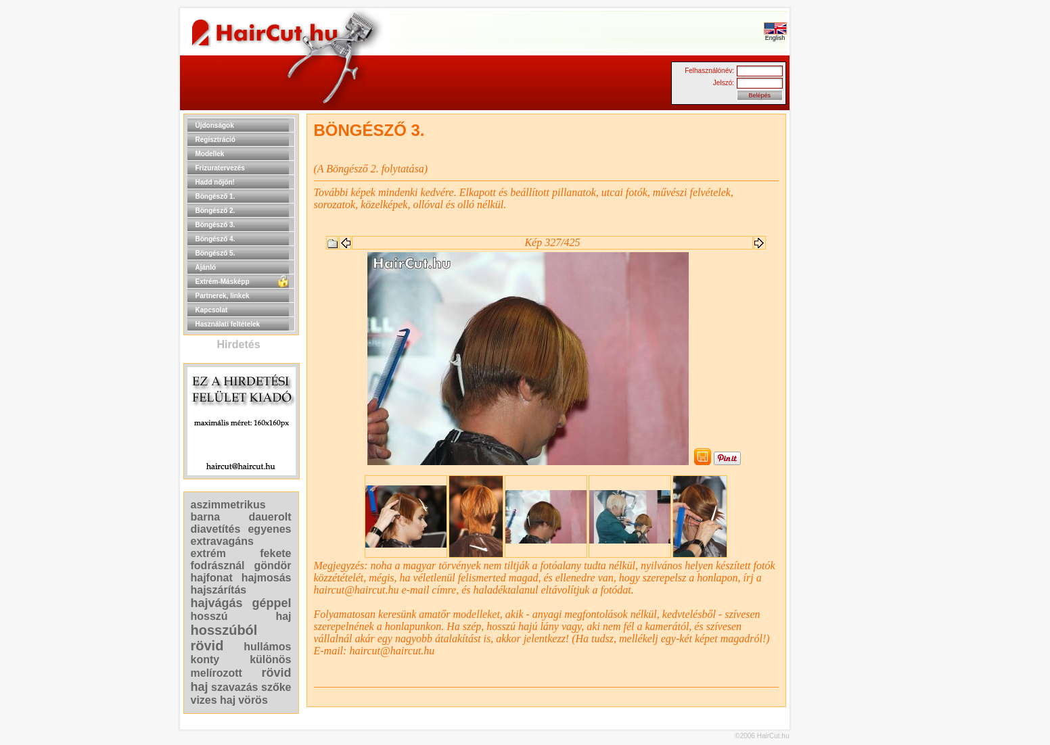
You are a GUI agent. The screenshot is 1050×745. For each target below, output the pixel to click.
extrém (208, 553)
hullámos (267, 646)
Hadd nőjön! (215, 182)
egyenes (269, 529)
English (775, 35)
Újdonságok (215, 125)
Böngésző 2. (215, 210)
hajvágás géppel (241, 603)
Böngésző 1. (215, 196)
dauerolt (269, 517)
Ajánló (206, 267)
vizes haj (213, 700)
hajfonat (212, 577)
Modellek (210, 154)
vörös (253, 700)
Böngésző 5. (215, 253)
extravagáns (222, 541)
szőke (276, 687)
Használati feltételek (228, 324)
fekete (275, 553)
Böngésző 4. (215, 239)
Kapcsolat (212, 310)
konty (205, 659)
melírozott (216, 673)
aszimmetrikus (228, 504)
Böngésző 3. (215, 225)
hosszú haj (241, 616)
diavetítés (216, 529)
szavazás (234, 687)
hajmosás (267, 577)
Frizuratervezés (220, 168)
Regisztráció (215, 139)
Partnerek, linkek (223, 295)
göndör (272, 565)
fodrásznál (218, 565)
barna (206, 517)
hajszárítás (219, 590)
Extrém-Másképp (223, 281)
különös (270, 659)
